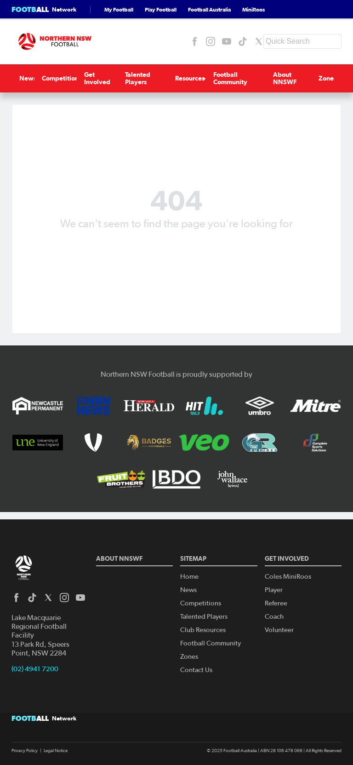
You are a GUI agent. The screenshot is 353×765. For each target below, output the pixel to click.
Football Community (231, 78)
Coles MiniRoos (288, 576)
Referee (276, 603)
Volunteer (279, 630)
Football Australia (209, 9)
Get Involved (92, 78)
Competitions (54, 78)
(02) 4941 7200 (34, 669)
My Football (118, 9)
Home (189, 576)
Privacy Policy (24, 750)
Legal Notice (56, 750)
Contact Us (196, 670)
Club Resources (203, 630)
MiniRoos (253, 9)
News (19, 78)
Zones (334, 78)
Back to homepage (176, 246)
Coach (274, 616)
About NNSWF (289, 78)
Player (274, 590)
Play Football (160, 9)
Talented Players (134, 78)
